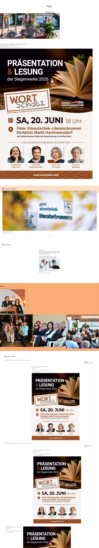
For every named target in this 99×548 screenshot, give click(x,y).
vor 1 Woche (6, 442)
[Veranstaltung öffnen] (49, 213)
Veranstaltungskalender (49, 236)
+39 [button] (83, 315)
